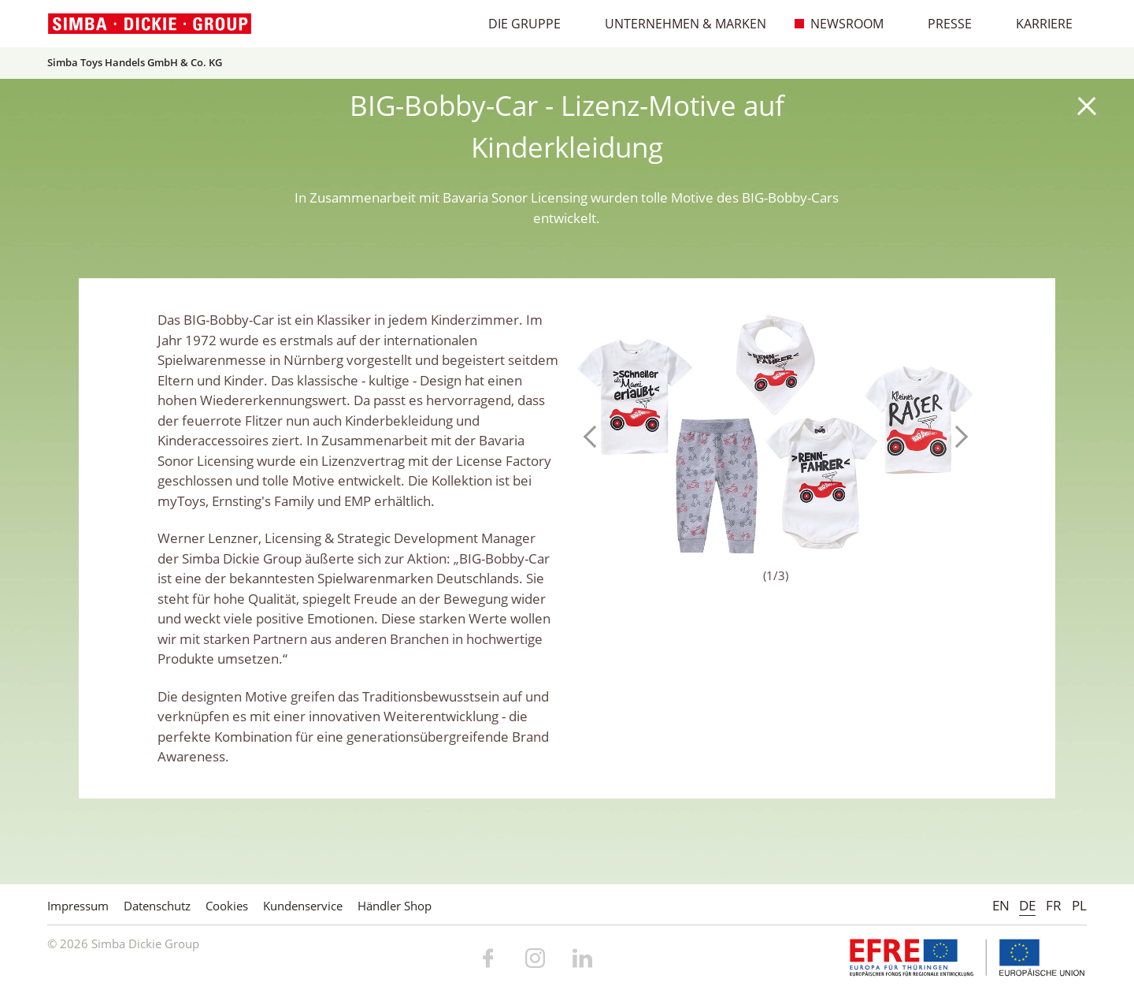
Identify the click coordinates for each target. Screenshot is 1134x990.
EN (1001, 905)
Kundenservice (303, 906)
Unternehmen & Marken (677, 23)
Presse (941, 23)
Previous (594, 437)
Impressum (78, 906)
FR (1054, 905)
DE (1027, 905)
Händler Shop (395, 906)
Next (957, 437)
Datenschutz (157, 906)
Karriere (1036, 23)
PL (1079, 905)
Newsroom (839, 23)
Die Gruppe (516, 23)
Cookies (227, 906)
